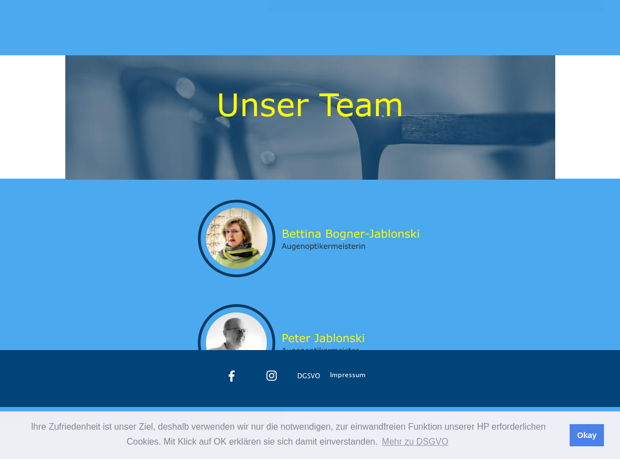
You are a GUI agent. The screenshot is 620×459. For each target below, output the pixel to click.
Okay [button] (586, 435)
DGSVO (308, 375)
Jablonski (93, 29)
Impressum (347, 374)
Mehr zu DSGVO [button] (415, 441)
